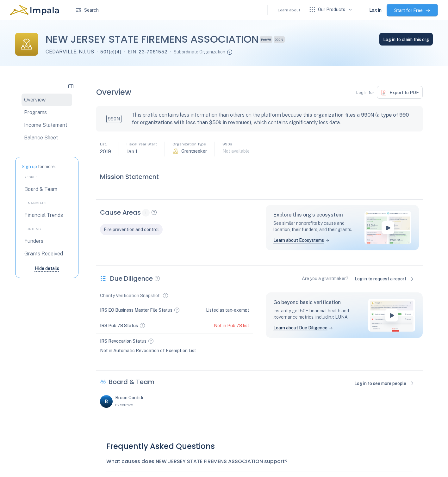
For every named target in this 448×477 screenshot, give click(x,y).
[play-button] (388, 227)
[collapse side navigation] (71, 86)
